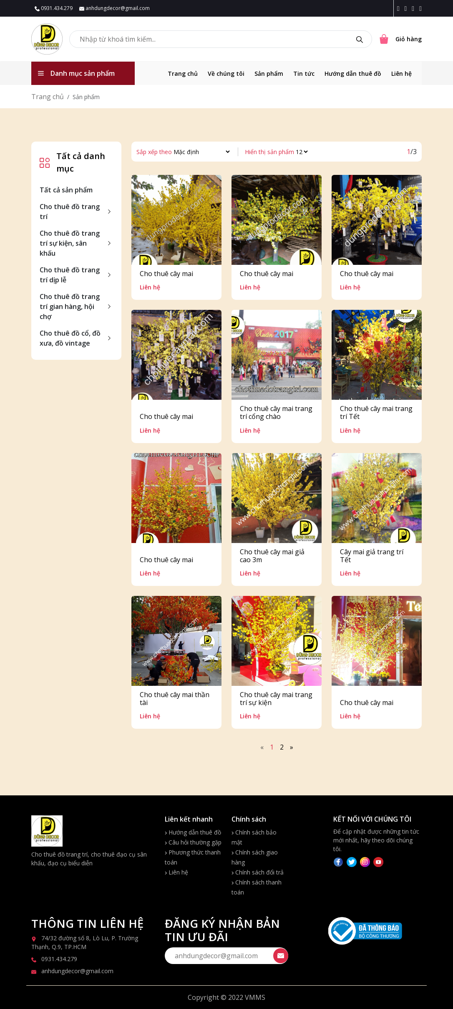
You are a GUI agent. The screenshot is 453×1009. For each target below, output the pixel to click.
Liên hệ (401, 73)
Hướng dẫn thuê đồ (353, 73)
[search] (359, 39)
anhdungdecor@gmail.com (114, 8)
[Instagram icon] (407, 8)
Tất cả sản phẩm (66, 189)
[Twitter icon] (415, 8)
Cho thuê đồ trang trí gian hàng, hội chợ (70, 306)
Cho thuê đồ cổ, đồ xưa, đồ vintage (70, 338)
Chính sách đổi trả (258, 872)
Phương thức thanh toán (193, 857)
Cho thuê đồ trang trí (70, 211)
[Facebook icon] (400, 8)
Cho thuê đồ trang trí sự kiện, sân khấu (70, 243)
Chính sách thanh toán (257, 887)
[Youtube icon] (420, 8)
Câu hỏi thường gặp (193, 842)
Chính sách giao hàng (255, 857)
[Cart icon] (400, 39)
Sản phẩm (268, 73)
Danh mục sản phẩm (76, 73)
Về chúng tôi (226, 73)
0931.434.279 (54, 8)
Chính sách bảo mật (254, 837)
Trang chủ (183, 73)
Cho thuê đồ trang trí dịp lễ (70, 274)
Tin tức (304, 73)
